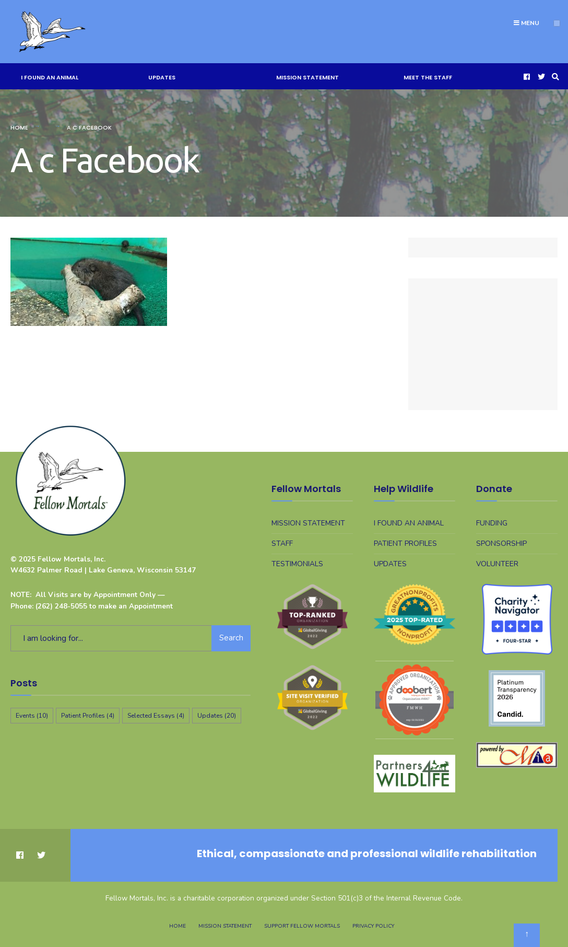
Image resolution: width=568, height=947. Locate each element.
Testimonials (297, 564)
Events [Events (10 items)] (32, 715)
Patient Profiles (405, 543)
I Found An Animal (49, 77)
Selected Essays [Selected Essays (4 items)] (155, 715)
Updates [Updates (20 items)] (216, 715)
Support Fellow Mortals (302, 926)
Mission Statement (307, 77)
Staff (282, 543)
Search (231, 638)
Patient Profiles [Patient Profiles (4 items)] (87, 715)
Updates (161, 77)
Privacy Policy (373, 926)
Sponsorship (501, 543)
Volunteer (497, 564)
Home (19, 127)
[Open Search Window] (554, 76)
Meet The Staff (428, 77)
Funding (491, 523)
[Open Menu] (556, 23)
